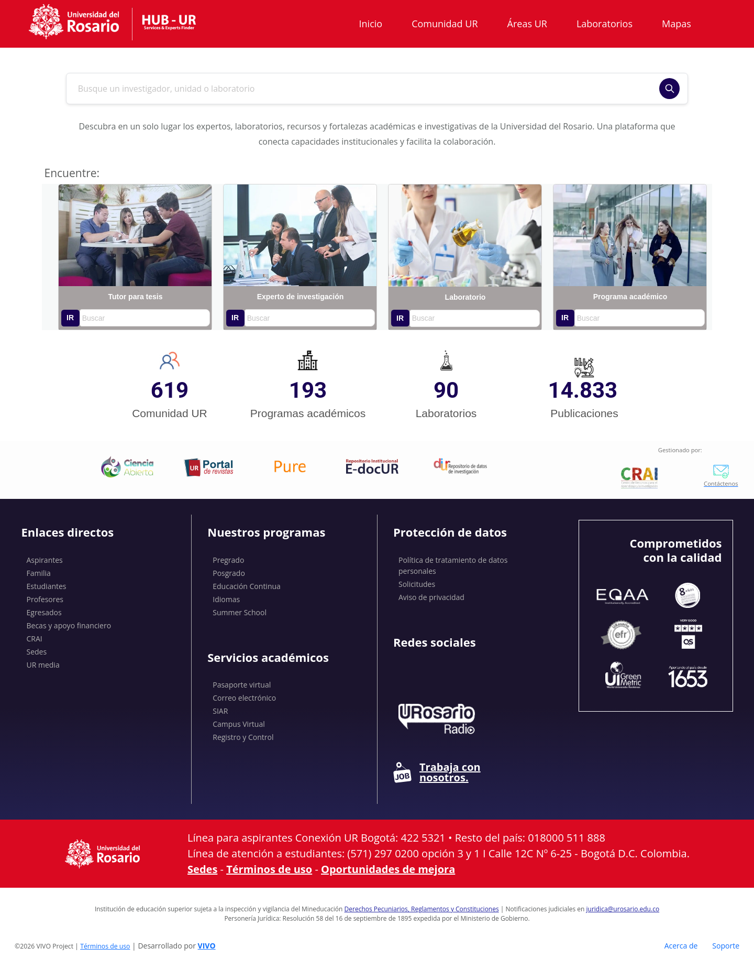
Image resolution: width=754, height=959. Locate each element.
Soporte (725, 946)
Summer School (240, 612)
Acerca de (681, 946)
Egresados (44, 612)
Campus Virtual (239, 724)
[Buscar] (669, 88)
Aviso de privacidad (431, 597)
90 (446, 390)
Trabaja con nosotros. (437, 772)
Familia (39, 573)
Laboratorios (604, 23)
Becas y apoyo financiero (69, 625)
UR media (43, 665)
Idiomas (226, 599)
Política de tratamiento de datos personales (452, 565)
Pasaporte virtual (242, 685)
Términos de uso (269, 869)
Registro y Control (243, 737)
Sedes (37, 652)
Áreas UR (527, 23)
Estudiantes (46, 586)
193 (308, 390)
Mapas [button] (677, 23)
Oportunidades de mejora (388, 869)
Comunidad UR (445, 23)
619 (169, 390)
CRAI (34, 639)
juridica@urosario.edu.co (623, 908)
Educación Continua (247, 586)
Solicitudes (416, 584)
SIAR (220, 711)
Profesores (45, 599)
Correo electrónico (244, 698)
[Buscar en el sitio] (367, 88)
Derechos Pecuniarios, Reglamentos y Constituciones (422, 908)
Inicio (371, 23)
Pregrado (228, 560)
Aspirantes (45, 560)
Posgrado (229, 573)
